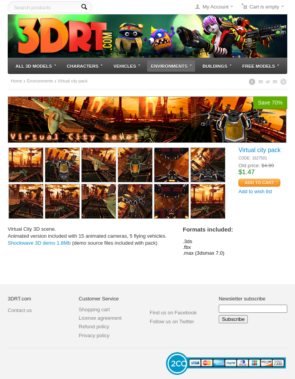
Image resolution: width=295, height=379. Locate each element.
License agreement (100, 318)
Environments (171, 66)
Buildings (217, 66)
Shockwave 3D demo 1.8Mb (39, 243)
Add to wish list (255, 191)
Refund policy (94, 326)
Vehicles (126, 66)
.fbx (187, 247)
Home (16, 81)
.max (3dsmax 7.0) (204, 253)
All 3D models (35, 66)
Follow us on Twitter (172, 321)
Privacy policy (94, 335)
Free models (260, 66)
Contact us (20, 310)
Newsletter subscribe (242, 299)
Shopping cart (94, 309)
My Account (215, 7)
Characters (85, 66)
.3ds (187, 241)
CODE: (244, 158)
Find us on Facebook (173, 313)
